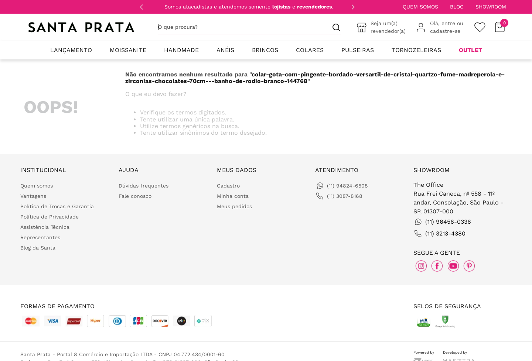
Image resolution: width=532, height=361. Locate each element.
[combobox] (249, 27)
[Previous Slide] (141, 7)
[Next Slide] (353, 7)
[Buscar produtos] (333, 27)
